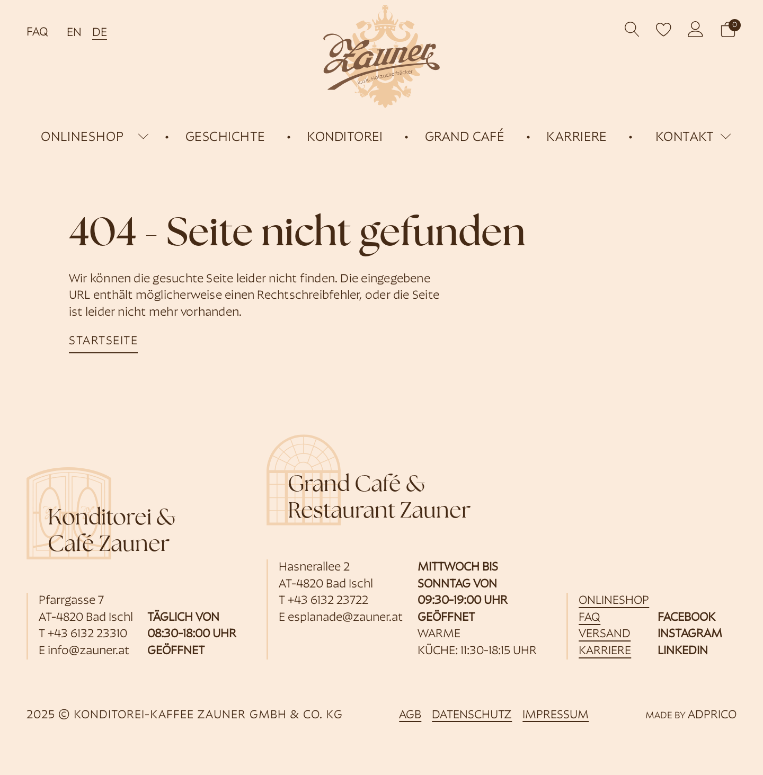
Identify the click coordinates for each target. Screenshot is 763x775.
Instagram (690, 634)
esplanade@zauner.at (345, 618)
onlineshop (82, 137)
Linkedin (683, 651)
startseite (103, 341)
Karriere (605, 651)
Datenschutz (472, 715)
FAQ (37, 32)
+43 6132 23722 (328, 601)
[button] (728, 29)
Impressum (555, 715)
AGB (410, 715)
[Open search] (632, 29)
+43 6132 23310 (87, 634)
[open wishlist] (664, 29)
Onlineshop (614, 601)
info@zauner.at (88, 651)
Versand (605, 634)
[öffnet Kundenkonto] (696, 29)
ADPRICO (712, 715)
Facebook (686, 618)
